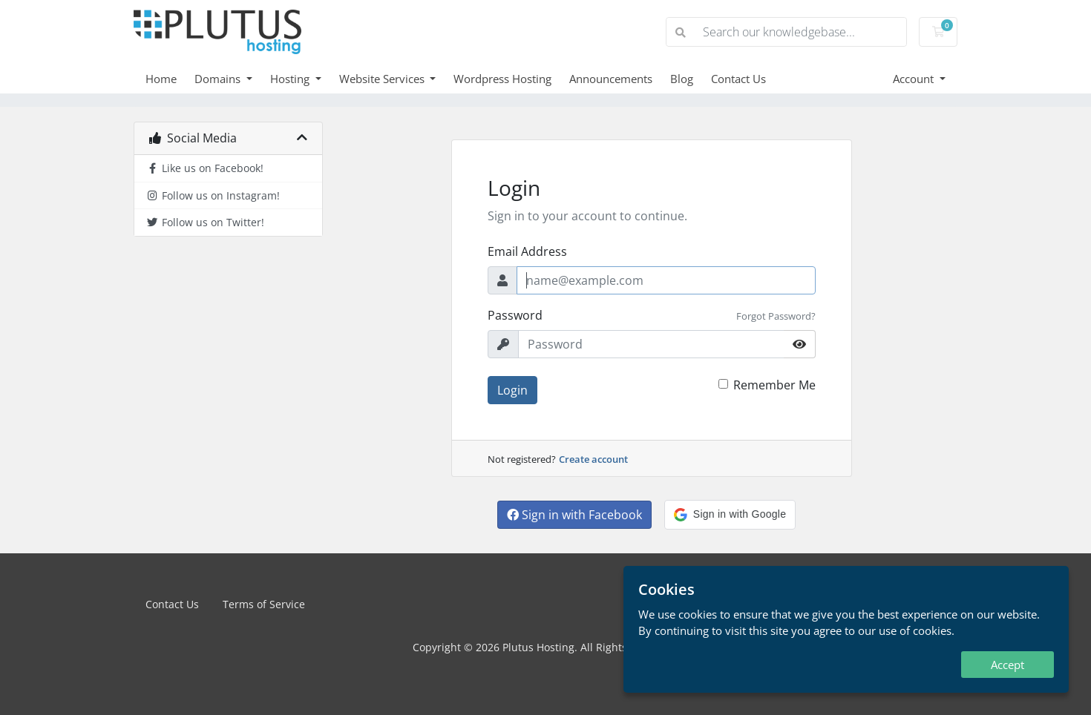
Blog (681, 78)
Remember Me (774, 385)
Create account (593, 459)
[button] (730, 515)
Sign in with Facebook (574, 515)
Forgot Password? (776, 316)
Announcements (610, 78)
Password (515, 315)
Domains (218, 78)
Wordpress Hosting (502, 78)
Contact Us (738, 78)
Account (915, 78)
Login (512, 390)
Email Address (527, 251)
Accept (1007, 664)
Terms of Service (264, 604)
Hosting (291, 78)
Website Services (383, 78)
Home (161, 78)
